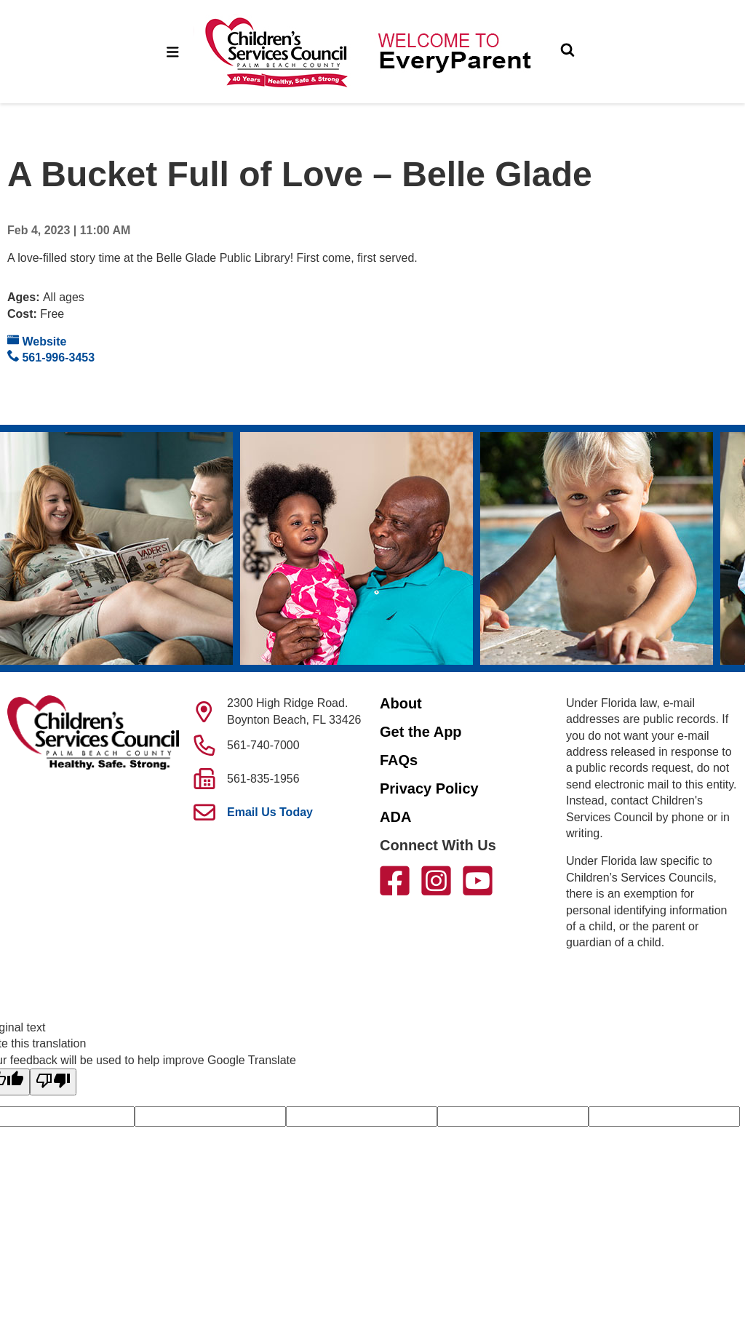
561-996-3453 (51, 357)
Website (37, 341)
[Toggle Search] (567, 51)
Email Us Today (270, 812)
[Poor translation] (53, 1082)
